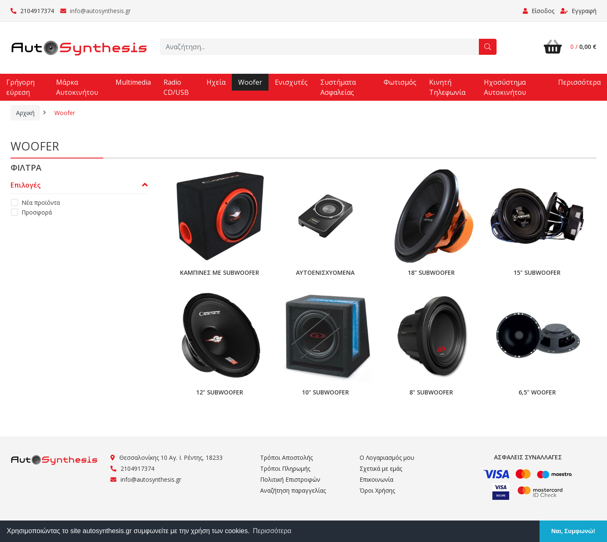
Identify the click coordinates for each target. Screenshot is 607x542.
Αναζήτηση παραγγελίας (293, 490)
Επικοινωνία (376, 479)
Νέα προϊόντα (40, 203)
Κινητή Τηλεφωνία (447, 87)
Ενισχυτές (291, 82)
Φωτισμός (400, 82)
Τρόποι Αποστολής (286, 457)
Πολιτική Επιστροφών (290, 479)
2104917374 (32, 11)
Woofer (250, 82)
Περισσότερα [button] (272, 530)
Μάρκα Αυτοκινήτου (77, 87)
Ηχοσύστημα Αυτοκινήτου (505, 87)
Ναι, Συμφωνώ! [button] (573, 531)
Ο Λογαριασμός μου (387, 457)
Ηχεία (216, 82)
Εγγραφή (578, 11)
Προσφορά (36, 212)
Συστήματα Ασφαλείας (338, 87)
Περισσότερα (579, 82)
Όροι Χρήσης (377, 490)
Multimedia (133, 82)
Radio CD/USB (176, 87)
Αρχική (25, 113)
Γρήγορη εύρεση (20, 87)
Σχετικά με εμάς (381, 468)
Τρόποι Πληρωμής (285, 468)
